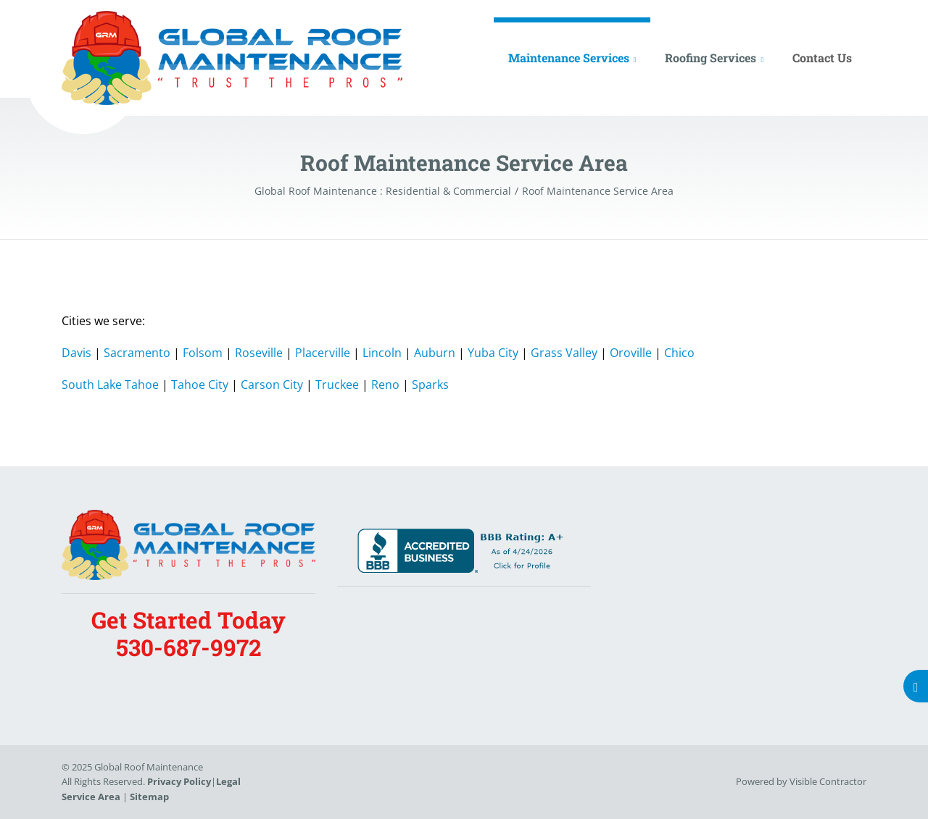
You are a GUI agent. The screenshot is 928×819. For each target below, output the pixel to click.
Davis (76, 353)
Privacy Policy (179, 781)
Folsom (203, 353)
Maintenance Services (568, 57)
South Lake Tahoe (110, 384)
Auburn (434, 353)
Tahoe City (199, 384)
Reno (385, 384)
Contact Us (822, 57)
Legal (228, 781)
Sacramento (137, 353)
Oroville (631, 353)
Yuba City (493, 353)
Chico (679, 353)
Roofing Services (710, 57)
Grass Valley (564, 353)
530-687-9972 (188, 647)
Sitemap (149, 796)
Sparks (430, 384)
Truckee (337, 384)
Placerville (322, 353)
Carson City (272, 384)
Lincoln (382, 353)
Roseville (259, 353)
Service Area (91, 796)
